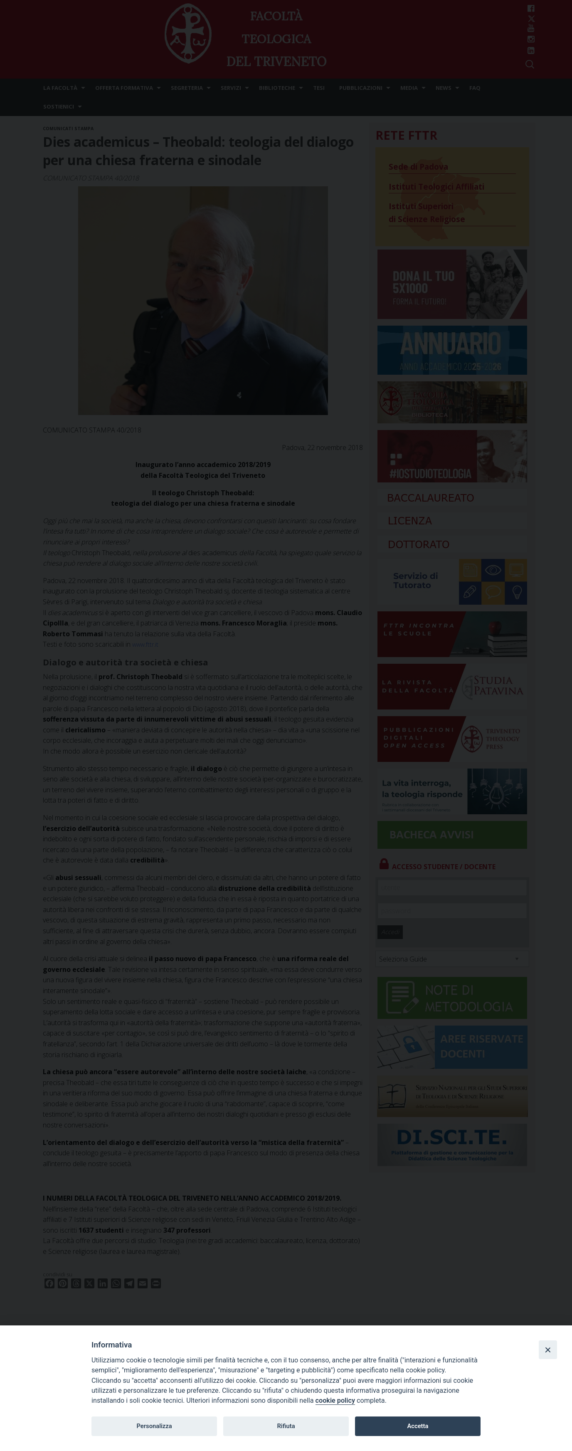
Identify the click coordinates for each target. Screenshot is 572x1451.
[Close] (548, 1349)
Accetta (417, 1426)
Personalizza (154, 1426)
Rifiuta (286, 1426)
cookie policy (335, 1400)
